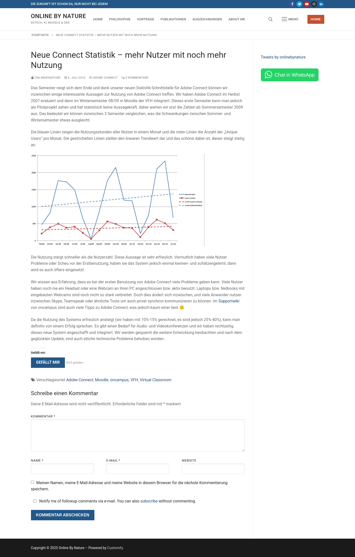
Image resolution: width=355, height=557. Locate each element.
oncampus (119, 380)
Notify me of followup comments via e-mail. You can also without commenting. (113, 501)
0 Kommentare (135, 77)
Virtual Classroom (155, 380)
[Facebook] (292, 4)
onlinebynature (46, 77)
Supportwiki (228, 301)
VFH (134, 380)
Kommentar (43, 416)
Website (189, 460)
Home (316, 19)
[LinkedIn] (321, 4)
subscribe (149, 501)
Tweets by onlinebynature (283, 57)
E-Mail (113, 460)
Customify (115, 548)
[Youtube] (306, 4)
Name (37, 460)
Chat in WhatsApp (295, 75)
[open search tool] (270, 19)
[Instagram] (314, 4)
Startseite (40, 35)
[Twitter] (299, 4)
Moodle (102, 380)
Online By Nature (58, 16)
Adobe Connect (103, 77)
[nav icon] (290, 19)
